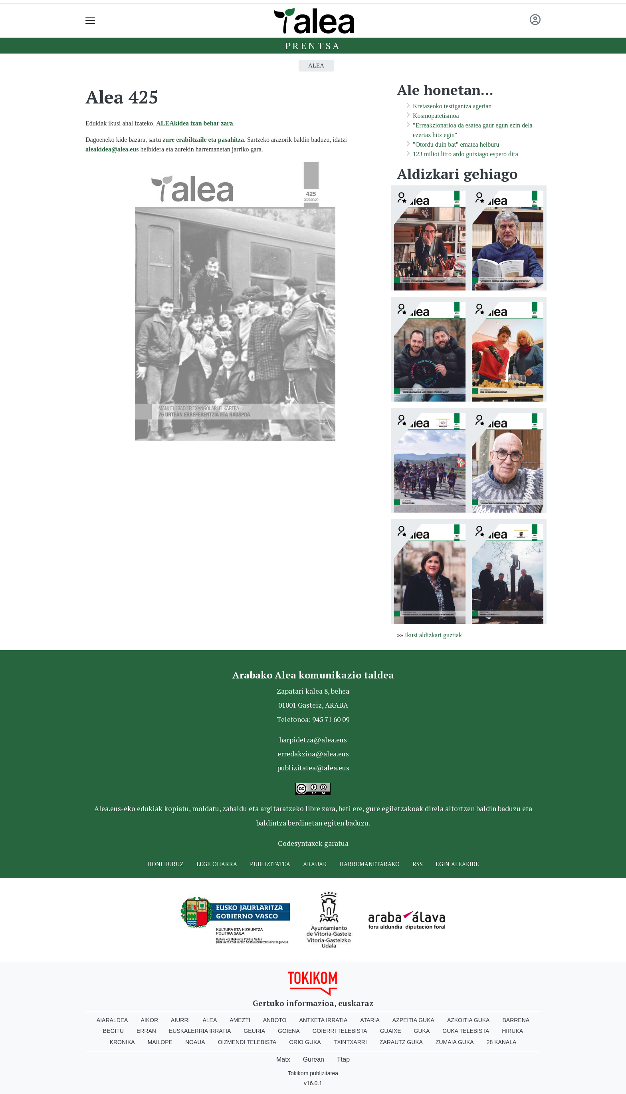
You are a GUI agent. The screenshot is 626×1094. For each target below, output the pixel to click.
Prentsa (313, 45)
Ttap (343, 1059)
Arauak (315, 864)
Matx (283, 1059)
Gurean (313, 1059)
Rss (417, 864)
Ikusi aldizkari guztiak (433, 635)
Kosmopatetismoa (436, 115)
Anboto (275, 1020)
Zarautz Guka (401, 1042)
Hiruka (512, 1031)
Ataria (370, 1020)
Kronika (122, 1042)
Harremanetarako (369, 864)
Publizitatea (270, 864)
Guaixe (390, 1031)
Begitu (113, 1031)
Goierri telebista (339, 1031)
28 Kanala (502, 1042)
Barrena (515, 1020)
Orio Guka (305, 1042)
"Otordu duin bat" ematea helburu (456, 144)
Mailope (160, 1042)
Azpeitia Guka (413, 1020)
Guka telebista (465, 1031)
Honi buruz (165, 864)
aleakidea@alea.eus (112, 149)
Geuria (254, 1031)
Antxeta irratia (323, 1020)
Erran (146, 1031)
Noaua (195, 1042)
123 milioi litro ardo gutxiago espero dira (465, 154)
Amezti (240, 1020)
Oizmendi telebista (247, 1042)
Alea (316, 65)
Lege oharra (216, 864)
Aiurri (180, 1020)
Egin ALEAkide (457, 864)
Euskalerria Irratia (200, 1031)
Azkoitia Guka (468, 1020)
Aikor (149, 1020)
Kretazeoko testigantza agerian (452, 106)
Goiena (288, 1031)
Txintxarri (350, 1042)
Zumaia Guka (455, 1042)
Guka (422, 1031)
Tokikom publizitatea (313, 1073)
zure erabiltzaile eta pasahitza (203, 139)
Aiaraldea (112, 1020)
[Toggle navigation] (90, 21)
